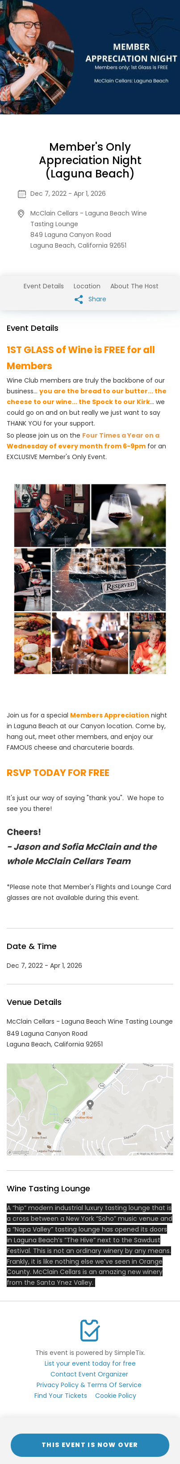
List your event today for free (90, 1363)
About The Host (134, 286)
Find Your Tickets (60, 1395)
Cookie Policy (115, 1395)
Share (90, 299)
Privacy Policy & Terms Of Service (89, 1384)
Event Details (44, 286)
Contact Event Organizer (89, 1374)
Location (87, 286)
